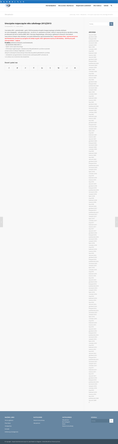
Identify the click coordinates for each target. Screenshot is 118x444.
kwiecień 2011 (93, 370)
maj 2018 (91, 198)
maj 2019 (91, 176)
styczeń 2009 (92, 400)
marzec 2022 (92, 118)
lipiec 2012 (92, 341)
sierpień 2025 (93, 45)
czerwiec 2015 (93, 269)
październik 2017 (94, 212)
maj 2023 (91, 96)
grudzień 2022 (93, 104)
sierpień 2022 (93, 110)
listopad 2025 (92, 39)
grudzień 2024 (93, 59)
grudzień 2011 (93, 355)
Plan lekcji (8, 423)
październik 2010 (94, 382)
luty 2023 (91, 102)
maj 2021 (91, 133)
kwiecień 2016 (93, 249)
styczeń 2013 (92, 329)
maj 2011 (91, 368)
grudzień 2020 (93, 141)
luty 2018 (91, 204)
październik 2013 (94, 310)
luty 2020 (91, 157)
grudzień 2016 (93, 233)
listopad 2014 (92, 284)
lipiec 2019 (92, 171)
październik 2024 (94, 63)
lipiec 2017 (92, 218)
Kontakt (7, 429)
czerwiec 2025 (93, 49)
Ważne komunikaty (39, 420)
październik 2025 (94, 41)
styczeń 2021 (92, 139)
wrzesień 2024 (93, 65)
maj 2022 (91, 114)
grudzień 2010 (93, 378)
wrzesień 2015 (93, 263)
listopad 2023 (92, 84)
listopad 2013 (92, 308)
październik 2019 (94, 165)
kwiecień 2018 (93, 200)
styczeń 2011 (92, 376)
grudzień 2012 (93, 331)
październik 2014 (94, 286)
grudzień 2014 (93, 282)
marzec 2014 (92, 300)
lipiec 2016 (92, 243)
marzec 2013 (92, 325)
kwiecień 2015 (93, 274)
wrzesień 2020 (93, 145)
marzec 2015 (92, 276)
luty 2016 (91, 253)
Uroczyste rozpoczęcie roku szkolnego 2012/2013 (28, 23)
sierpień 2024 (93, 67)
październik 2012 (94, 335)
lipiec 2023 (92, 92)
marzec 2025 (92, 55)
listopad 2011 (92, 357)
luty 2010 (91, 396)
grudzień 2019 (93, 161)
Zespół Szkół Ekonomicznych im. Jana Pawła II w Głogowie (26, 441)
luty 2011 (91, 374)
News (63, 424)
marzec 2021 (92, 137)
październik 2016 (94, 237)
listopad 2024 (92, 61)
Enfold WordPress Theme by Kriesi (51, 441)
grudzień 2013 (93, 306)
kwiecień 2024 (93, 75)
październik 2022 (94, 106)
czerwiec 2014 (93, 294)
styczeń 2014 (92, 304)
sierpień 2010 (93, 386)
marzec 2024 (92, 78)
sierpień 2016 (93, 241)
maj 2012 (91, 345)
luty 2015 (91, 278)
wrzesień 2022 (93, 108)
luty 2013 (91, 327)
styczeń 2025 (92, 57)
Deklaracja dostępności (11, 432)
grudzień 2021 (93, 122)
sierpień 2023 (93, 90)
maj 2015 (91, 271)
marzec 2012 (92, 349)
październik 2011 (94, 359)
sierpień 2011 (93, 363)
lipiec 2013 (92, 316)
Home (77, 14)
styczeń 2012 (92, 353)
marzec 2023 (92, 100)
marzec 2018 (92, 202)
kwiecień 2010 (93, 392)
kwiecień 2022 (93, 116)
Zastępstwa (8, 426)
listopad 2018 (92, 188)
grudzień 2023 (93, 82)
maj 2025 (91, 51)
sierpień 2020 (93, 147)
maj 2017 (91, 223)
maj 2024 (91, 73)
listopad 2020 (92, 143)
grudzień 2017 (93, 208)
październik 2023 (94, 86)
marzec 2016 (92, 251)
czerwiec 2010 (93, 388)
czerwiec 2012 (93, 343)
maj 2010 (91, 390)
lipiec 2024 (92, 69)
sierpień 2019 (93, 169)
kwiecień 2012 (93, 347)
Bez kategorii (66, 422)
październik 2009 (94, 398)
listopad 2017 (92, 210)
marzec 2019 (92, 180)
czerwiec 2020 (93, 149)
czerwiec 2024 (93, 71)
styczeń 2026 (92, 35)
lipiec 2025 (92, 47)
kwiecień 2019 (93, 178)
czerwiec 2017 (93, 220)
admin (21, 26)
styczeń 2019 (92, 184)
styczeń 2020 (92, 159)
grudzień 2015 (93, 257)
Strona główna (9, 420)
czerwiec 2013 (93, 318)
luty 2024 (91, 80)
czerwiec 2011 (93, 365)
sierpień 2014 (93, 290)
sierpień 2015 (93, 265)
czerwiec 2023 (93, 94)
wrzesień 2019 (93, 167)
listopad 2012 (92, 333)
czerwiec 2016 (93, 245)
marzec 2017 (92, 227)
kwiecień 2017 (93, 225)
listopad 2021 (92, 124)
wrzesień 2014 (93, 288)
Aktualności (9, 14)
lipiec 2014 (92, 292)
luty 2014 (91, 302)
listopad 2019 (92, 163)
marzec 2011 (92, 372)
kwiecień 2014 (93, 298)
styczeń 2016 (92, 255)
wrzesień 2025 (93, 43)
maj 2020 (91, 151)
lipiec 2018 (92, 196)
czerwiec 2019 (93, 173)
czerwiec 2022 (93, 112)
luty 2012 (91, 351)
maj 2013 (91, 321)
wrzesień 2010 (93, 384)
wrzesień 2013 (93, 312)
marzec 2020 (92, 155)
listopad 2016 (92, 235)
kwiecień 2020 (93, 153)
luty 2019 (91, 182)
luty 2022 (91, 120)
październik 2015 (94, 261)
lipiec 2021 (92, 131)
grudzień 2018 (93, 186)
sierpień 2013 (93, 314)
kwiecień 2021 (93, 135)
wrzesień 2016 (93, 239)
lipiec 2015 (92, 267)
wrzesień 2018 (93, 192)
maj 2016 (91, 247)
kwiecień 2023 (93, 98)
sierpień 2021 (93, 129)
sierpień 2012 (93, 339)
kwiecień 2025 (93, 53)
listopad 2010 (92, 380)
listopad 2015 (92, 259)
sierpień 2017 (93, 216)
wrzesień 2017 (93, 214)
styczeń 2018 (92, 206)
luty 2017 (91, 229)
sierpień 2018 (93, 194)
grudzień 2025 (93, 37)
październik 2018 (94, 190)
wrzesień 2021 (93, 126)
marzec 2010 (92, 394)
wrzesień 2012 (93, 337)
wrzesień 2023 (93, 88)
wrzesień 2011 (93, 361)
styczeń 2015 (92, 280)
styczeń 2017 (92, 231)
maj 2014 (91, 296)
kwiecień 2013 (93, 323)
